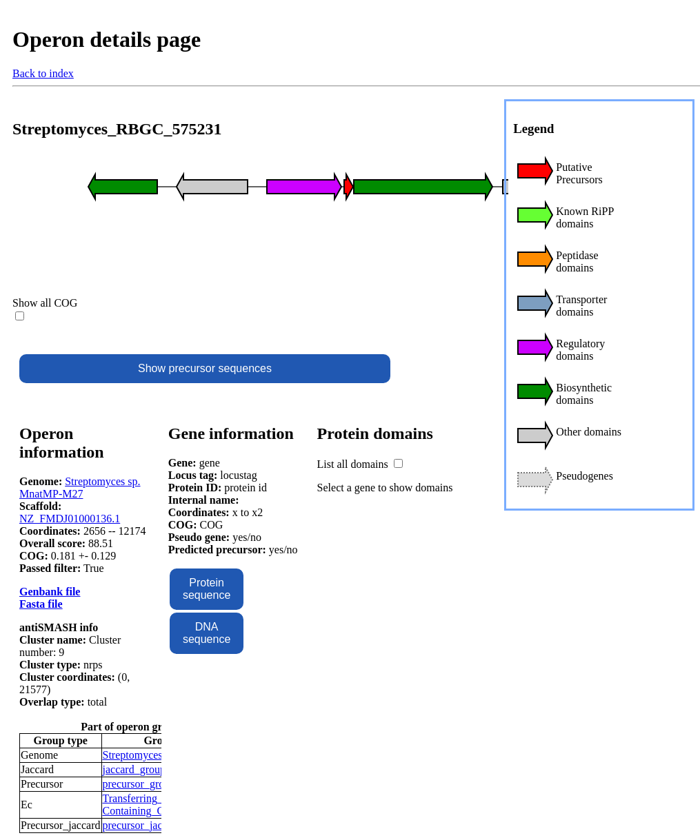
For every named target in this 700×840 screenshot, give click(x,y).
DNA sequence (206, 633)
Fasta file (41, 604)
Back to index (43, 73)
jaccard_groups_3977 (150, 769)
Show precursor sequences (205, 368)
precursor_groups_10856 (158, 784)
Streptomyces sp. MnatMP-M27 (80, 487)
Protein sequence (206, 589)
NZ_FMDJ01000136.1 (69, 518)
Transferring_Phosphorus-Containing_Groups (160, 804)
